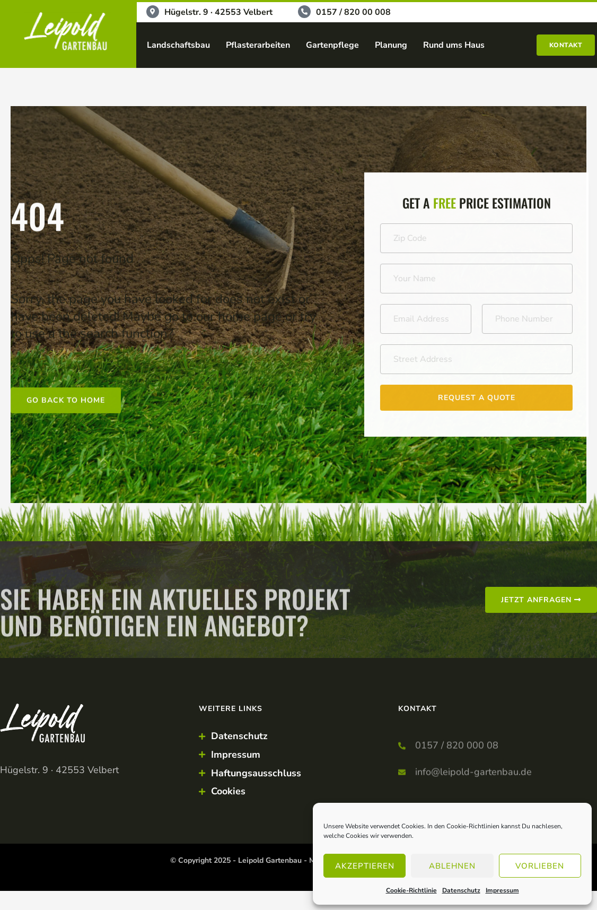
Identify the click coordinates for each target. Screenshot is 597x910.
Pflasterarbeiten (258, 45)
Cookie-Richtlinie (411, 890)
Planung (391, 45)
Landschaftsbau (178, 45)
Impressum (502, 890)
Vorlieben (539, 866)
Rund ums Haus (454, 45)
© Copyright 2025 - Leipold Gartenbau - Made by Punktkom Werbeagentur (298, 860)
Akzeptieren (364, 866)
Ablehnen (452, 866)
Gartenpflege (332, 45)
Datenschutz (461, 890)
